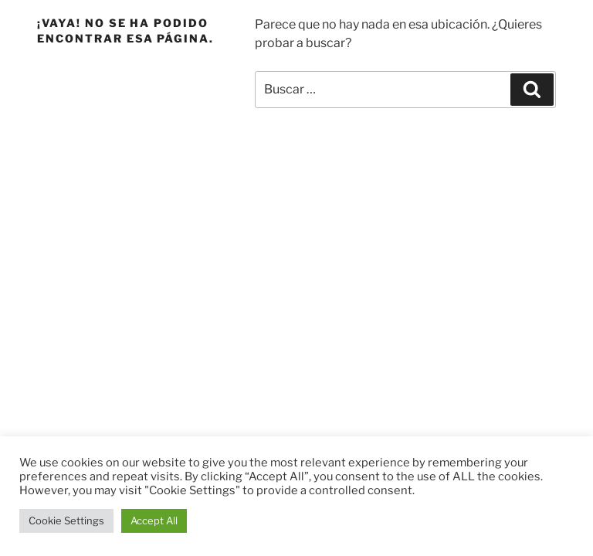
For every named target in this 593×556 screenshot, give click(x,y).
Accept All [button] (154, 520)
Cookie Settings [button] (66, 520)
